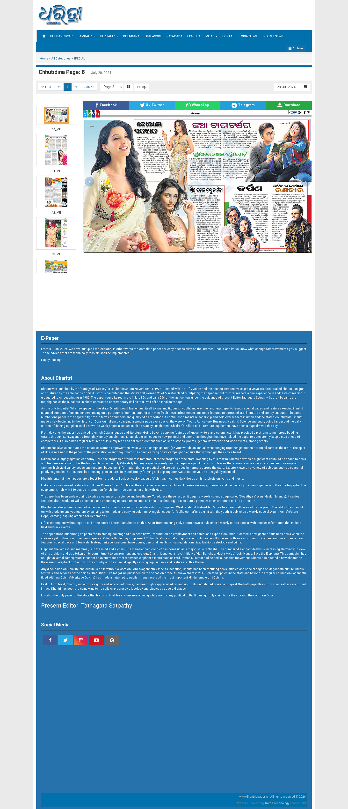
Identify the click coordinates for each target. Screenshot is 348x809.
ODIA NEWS (249, 36)
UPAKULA (194, 36)
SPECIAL (79, 58)
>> (76, 87)
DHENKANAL (132, 36)
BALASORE (154, 36)
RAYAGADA (174, 36)
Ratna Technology (277, 803)
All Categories (61, 58)
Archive (296, 48)
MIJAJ (211, 36)
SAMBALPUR (86, 36)
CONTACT (229, 36)
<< (59, 87)
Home (44, 58)
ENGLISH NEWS (272, 36)
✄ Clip (141, 87)
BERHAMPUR (109, 36)
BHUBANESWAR (61, 36)
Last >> (89, 87)
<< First (46, 87)
